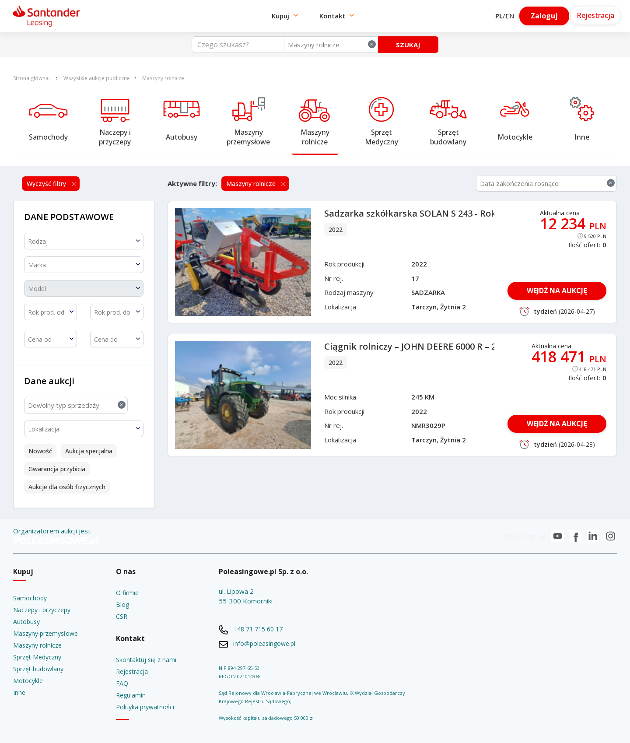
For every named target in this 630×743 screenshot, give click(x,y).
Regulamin (131, 695)
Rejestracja (132, 671)
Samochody (48, 137)
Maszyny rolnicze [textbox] (332, 44)
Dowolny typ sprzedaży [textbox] (77, 405)
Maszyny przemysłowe (248, 137)
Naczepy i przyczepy (116, 137)
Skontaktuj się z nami (146, 659)
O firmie (127, 593)
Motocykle (514, 137)
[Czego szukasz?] (238, 44)
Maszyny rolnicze (163, 78)
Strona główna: (32, 78)
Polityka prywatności (145, 707)
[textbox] (83, 241)
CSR (121, 616)
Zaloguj (544, 16)
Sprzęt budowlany (448, 137)
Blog (122, 604)
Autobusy (181, 137)
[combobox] (331, 44)
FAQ (122, 683)
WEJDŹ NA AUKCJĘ (557, 290)
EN (509, 15)
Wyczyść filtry (47, 183)
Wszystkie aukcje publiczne (96, 78)
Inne (581, 137)
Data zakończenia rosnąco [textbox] (547, 183)
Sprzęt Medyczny (381, 137)
